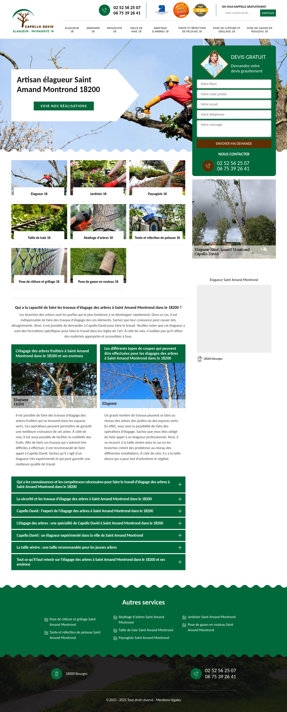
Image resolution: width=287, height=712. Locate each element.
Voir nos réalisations (63, 106)
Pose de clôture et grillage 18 (226, 29)
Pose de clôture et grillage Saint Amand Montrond (73, 622)
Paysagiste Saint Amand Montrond (144, 638)
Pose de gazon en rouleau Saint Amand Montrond (210, 627)
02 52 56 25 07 (127, 7)
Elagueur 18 (72, 29)
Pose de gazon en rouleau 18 (259, 29)
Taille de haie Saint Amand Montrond (146, 630)
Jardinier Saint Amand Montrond (212, 617)
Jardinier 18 (93, 29)
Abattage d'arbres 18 (160, 29)
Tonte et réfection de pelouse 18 (192, 29)
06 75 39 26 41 (127, 13)
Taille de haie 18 (136, 29)
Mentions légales (168, 700)
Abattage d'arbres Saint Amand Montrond (141, 619)
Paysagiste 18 (114, 29)
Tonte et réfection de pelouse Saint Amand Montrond (75, 635)
